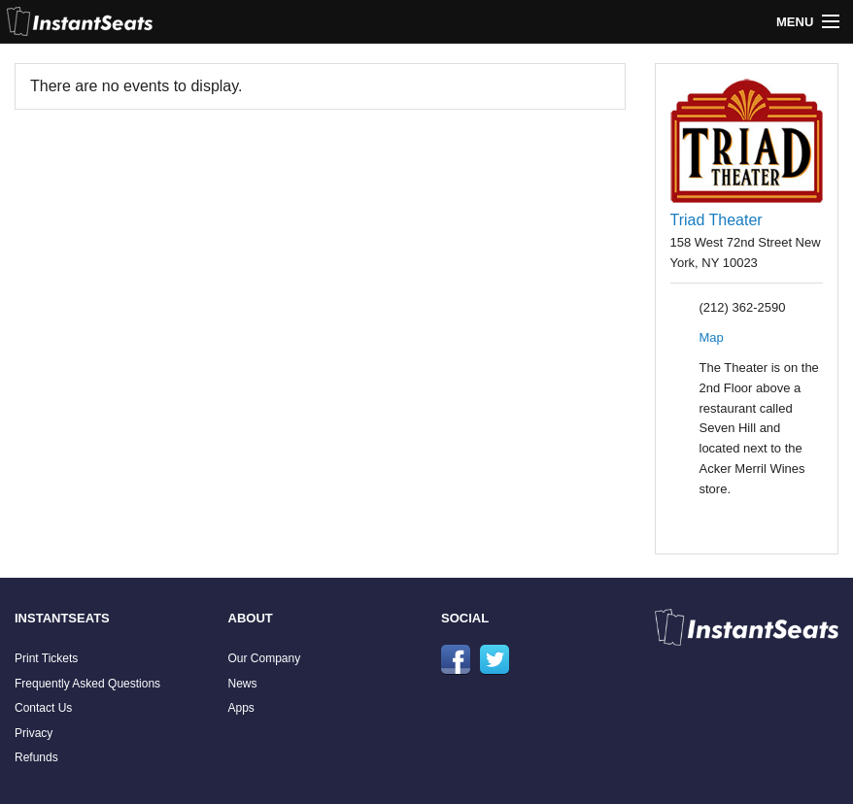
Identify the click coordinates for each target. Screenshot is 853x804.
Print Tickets (46, 658)
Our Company (264, 658)
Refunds (36, 757)
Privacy (33, 733)
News (242, 683)
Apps (241, 708)
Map (711, 337)
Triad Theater (716, 220)
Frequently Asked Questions (87, 683)
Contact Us (43, 708)
